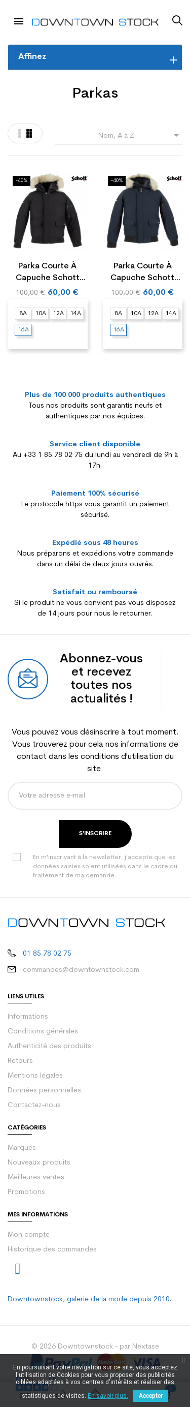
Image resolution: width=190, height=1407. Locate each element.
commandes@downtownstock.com (81, 970)
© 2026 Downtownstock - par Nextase (95, 1347)
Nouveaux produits (39, 1163)
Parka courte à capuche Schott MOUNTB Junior (48, 273)
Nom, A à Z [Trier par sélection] (140, 135)
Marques (22, 1148)
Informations (28, 1017)
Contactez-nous (34, 1105)
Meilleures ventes (36, 1177)
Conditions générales (43, 1031)
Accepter (151, 1395)
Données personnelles (44, 1090)
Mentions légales (35, 1076)
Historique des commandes (52, 1249)
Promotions (26, 1192)
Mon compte (29, 1235)
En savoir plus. (108, 1395)
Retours (20, 1061)
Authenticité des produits (49, 1046)
